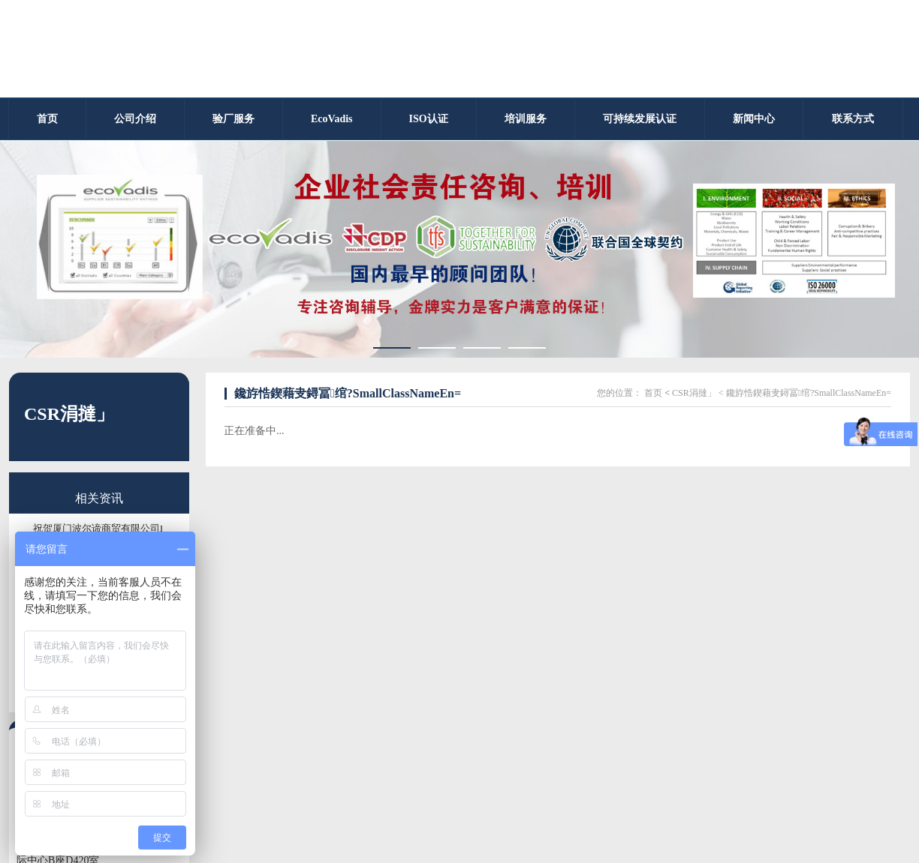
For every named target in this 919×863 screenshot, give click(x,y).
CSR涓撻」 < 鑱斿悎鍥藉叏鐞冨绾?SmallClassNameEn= (781, 393)
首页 (653, 393)
